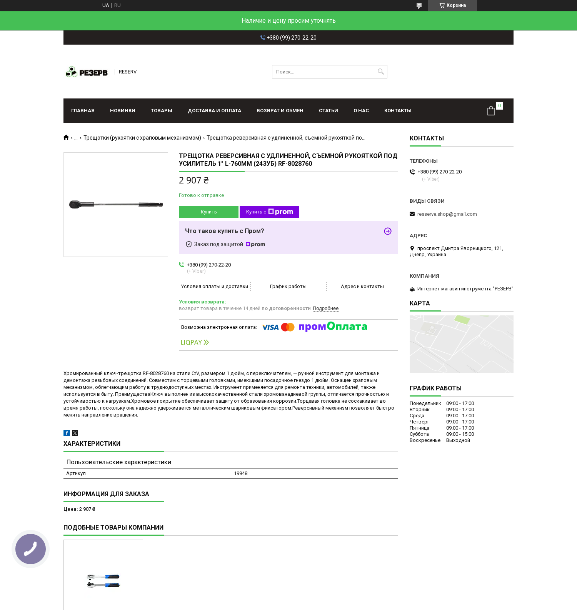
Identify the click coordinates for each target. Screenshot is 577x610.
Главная (83, 110)
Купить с (269, 211)
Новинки (122, 110)
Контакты (398, 110)
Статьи (328, 110)
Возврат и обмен (280, 110)
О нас (361, 110)
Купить (209, 212)
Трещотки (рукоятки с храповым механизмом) (142, 138)
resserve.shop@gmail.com (447, 214)
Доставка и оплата (214, 110)
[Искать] (380, 71)
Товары (161, 110)
